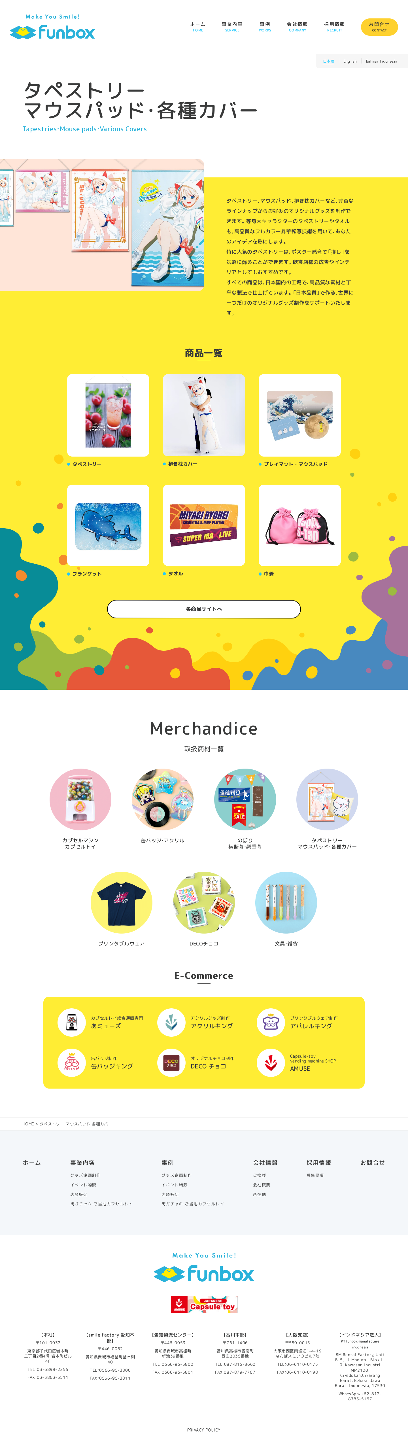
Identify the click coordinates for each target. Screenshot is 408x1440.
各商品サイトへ (204, 608)
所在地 (259, 1194)
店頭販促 (79, 1194)
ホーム (198, 27)
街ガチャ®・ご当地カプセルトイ (101, 1204)
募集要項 (315, 1175)
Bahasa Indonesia (381, 61)
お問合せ (379, 27)
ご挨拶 (259, 1175)
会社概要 (262, 1185)
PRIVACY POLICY (204, 1430)
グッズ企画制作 (85, 1175)
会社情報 (297, 27)
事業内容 (232, 27)
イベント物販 (83, 1185)
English (350, 61)
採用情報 (334, 27)
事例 (265, 27)
